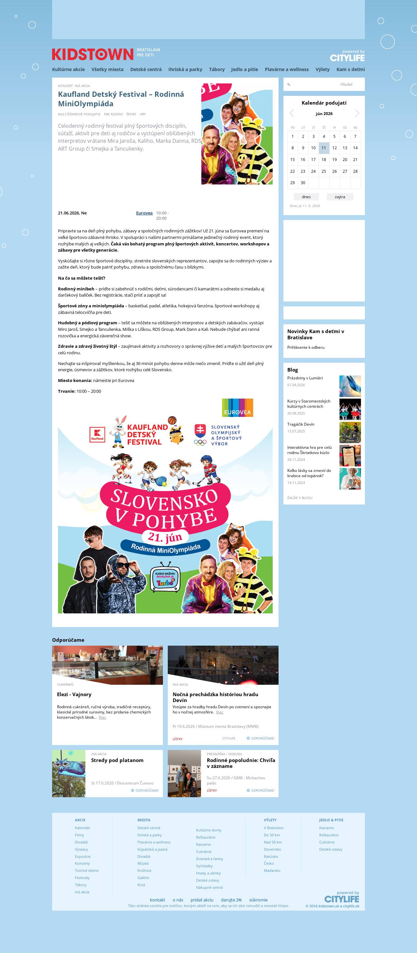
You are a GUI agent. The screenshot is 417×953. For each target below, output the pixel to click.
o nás (178, 900)
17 (313, 159)
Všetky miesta (107, 69)
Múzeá (143, 863)
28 (355, 171)
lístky (178, 739)
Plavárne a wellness (287, 69)
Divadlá (81, 842)
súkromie (258, 900)
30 (303, 182)
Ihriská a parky (185, 69)
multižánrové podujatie (79, 114)
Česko (269, 863)
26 (334, 171)
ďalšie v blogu (299, 497)
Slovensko (272, 849)
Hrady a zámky (208, 873)
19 (334, 159)
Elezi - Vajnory (74, 694)
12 (334, 148)
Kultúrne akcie (68, 69)
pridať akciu (202, 900)
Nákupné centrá (209, 887)
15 (292, 159)
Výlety (323, 69)
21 (355, 159)
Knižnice (144, 870)
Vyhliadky (204, 865)
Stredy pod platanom (117, 760)
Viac (102, 717)
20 (345, 159)
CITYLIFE (229, 738)
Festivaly (82, 877)
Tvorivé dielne (87, 870)
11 (324, 148)
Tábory (217, 69)
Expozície (83, 856)
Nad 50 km (273, 842)
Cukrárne (203, 851)
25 (324, 171)
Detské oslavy (207, 880)
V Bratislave (273, 827)
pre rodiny (113, 114)
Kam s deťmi (351, 69)
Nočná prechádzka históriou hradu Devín (215, 697)
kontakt (157, 900)
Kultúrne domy (209, 830)
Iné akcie (82, 891)
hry (143, 114)
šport (131, 114)
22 (292, 171)
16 (303, 159)
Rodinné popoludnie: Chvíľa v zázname (241, 763)
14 (355, 148)
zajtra (340, 196)
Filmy (79, 834)
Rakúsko (271, 856)
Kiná (141, 884)
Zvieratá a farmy (209, 858)
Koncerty (82, 863)
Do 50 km (272, 834)
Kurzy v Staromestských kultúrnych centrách (308, 403)
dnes (306, 196)
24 (313, 171)
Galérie (143, 877)
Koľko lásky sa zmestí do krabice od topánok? (309, 473)
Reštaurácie (205, 837)
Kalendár (82, 827)
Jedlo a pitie (244, 69)
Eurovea (144, 213)
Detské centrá (146, 69)
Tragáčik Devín (300, 424)
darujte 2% (231, 900)
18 (324, 159)
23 (303, 171)
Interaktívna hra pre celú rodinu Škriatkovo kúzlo (309, 450)
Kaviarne (203, 844)
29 (292, 182)
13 (345, 148)
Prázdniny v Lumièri (305, 378)
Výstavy (81, 849)
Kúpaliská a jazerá (152, 849)
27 (345, 171)
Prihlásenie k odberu (305, 347)
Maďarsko (272, 870)
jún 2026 (324, 113)
